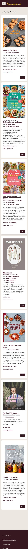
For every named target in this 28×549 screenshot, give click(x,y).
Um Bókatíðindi (7, 535)
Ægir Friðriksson (10, 282)
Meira (22, 78)
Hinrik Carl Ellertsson (11, 278)
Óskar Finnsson (10, 417)
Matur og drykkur (8, 72)
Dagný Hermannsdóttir (12, 479)
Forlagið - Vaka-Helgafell (9, 146)
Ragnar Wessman (10, 280)
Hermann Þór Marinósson (12, 276)
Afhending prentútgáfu (9, 540)
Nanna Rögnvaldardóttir (12, 126)
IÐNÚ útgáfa (6, 297)
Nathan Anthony (10, 124)
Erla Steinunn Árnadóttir (12, 52)
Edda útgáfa (6, 427)
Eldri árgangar (6, 544)
